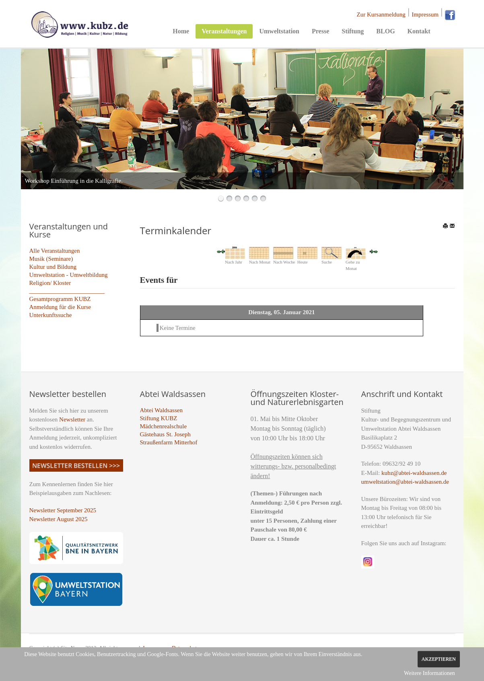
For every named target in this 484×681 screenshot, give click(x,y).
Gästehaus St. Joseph (165, 434)
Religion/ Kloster (50, 283)
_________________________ (67, 291)
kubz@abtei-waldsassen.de (414, 473)
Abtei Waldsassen (161, 410)
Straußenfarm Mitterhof (169, 442)
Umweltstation (279, 31)
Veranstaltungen (224, 31)
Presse (320, 31)
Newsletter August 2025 (58, 519)
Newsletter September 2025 (63, 510)
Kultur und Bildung (53, 267)
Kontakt (419, 31)
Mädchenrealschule (163, 426)
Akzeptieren (439, 659)
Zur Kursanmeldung (381, 14)
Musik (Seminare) (51, 259)
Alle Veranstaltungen (54, 250)
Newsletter (72, 419)
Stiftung (353, 31)
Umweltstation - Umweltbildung (68, 275)
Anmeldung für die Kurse (60, 307)
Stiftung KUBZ (158, 418)
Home (181, 31)
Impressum (425, 14)
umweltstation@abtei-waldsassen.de (405, 482)
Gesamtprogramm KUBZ (60, 299)
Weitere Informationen (429, 673)
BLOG (385, 31)
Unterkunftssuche (50, 315)
